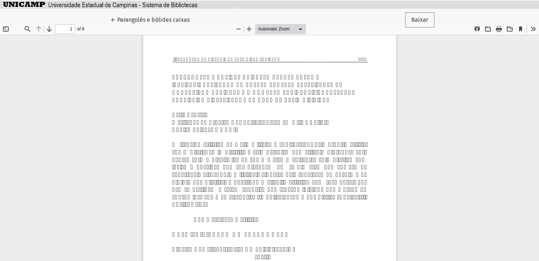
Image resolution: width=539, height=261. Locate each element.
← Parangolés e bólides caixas (152, 19)
